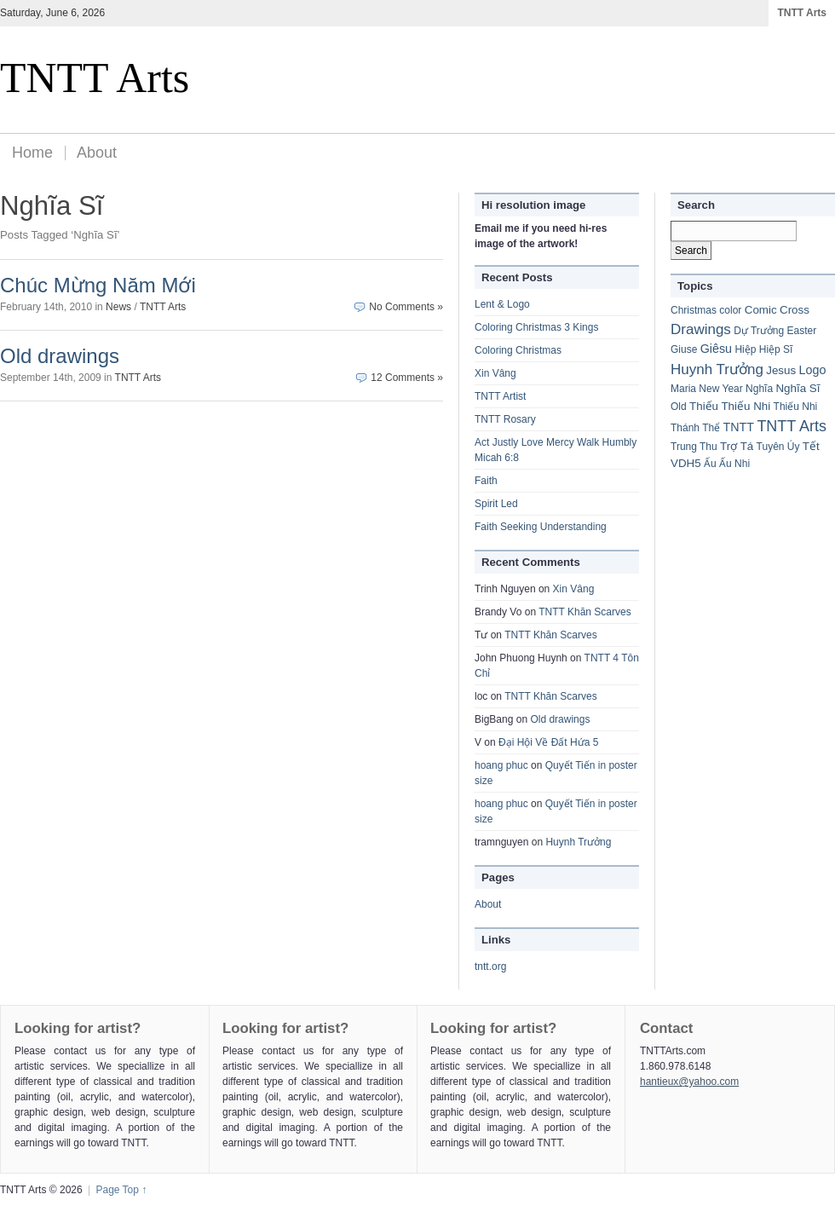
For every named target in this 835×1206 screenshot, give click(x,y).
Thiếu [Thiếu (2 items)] (703, 406)
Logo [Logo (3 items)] (812, 370)
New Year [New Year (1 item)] (720, 389)
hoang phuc (501, 765)
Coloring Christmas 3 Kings (536, 327)
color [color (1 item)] (730, 310)
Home (32, 152)
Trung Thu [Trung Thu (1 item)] (694, 447)
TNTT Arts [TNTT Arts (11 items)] (791, 426)
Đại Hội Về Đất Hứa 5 (548, 742)
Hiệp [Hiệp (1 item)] (745, 349)
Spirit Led (496, 504)
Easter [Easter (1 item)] (802, 331)
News (118, 307)
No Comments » (406, 307)
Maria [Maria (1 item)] (683, 389)
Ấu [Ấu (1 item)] (710, 464)
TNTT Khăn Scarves (584, 612)
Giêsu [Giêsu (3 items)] (716, 348)
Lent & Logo (502, 304)
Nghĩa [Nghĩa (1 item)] (759, 389)
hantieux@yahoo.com (689, 1082)
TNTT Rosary (505, 419)
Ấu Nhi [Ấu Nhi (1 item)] (734, 464)
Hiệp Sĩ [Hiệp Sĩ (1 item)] (776, 349)
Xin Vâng (495, 373)
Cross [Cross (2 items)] (794, 309)
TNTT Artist (500, 396)
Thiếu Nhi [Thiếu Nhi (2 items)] (745, 406)
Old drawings (59, 355)
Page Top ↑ (121, 1190)
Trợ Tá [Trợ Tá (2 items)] (736, 446)
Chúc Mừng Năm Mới (98, 285)
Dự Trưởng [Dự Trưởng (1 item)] (759, 331)
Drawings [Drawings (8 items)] (701, 329)
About (97, 152)
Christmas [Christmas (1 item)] (694, 310)
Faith (486, 481)
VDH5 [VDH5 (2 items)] (686, 463)
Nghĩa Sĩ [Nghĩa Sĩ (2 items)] (797, 388)
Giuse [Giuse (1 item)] (684, 349)
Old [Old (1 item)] (679, 407)
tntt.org (490, 966)
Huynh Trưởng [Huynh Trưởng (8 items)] (717, 369)
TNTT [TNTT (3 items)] (739, 427)
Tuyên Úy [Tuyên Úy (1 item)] (778, 447)
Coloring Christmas (518, 350)
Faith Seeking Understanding (541, 527)
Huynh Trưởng (578, 842)
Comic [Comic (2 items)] (761, 309)
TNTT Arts (801, 13)
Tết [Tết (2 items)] (811, 446)
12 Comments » (407, 378)
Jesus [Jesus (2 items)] (781, 370)
